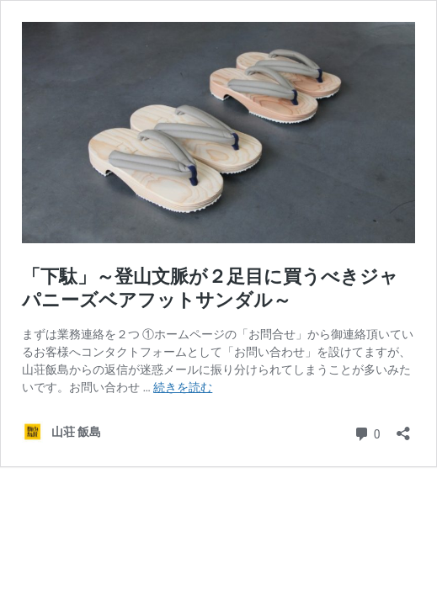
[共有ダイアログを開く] (403, 428)
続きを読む (182, 387)
